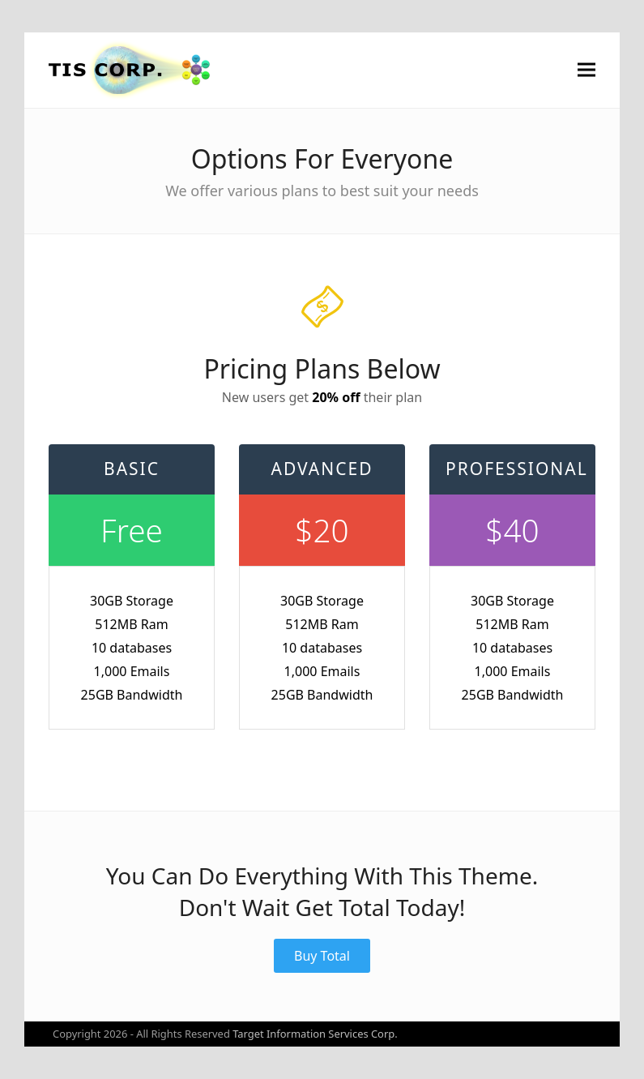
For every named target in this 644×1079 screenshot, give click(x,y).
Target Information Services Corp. (314, 1033)
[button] (586, 70)
